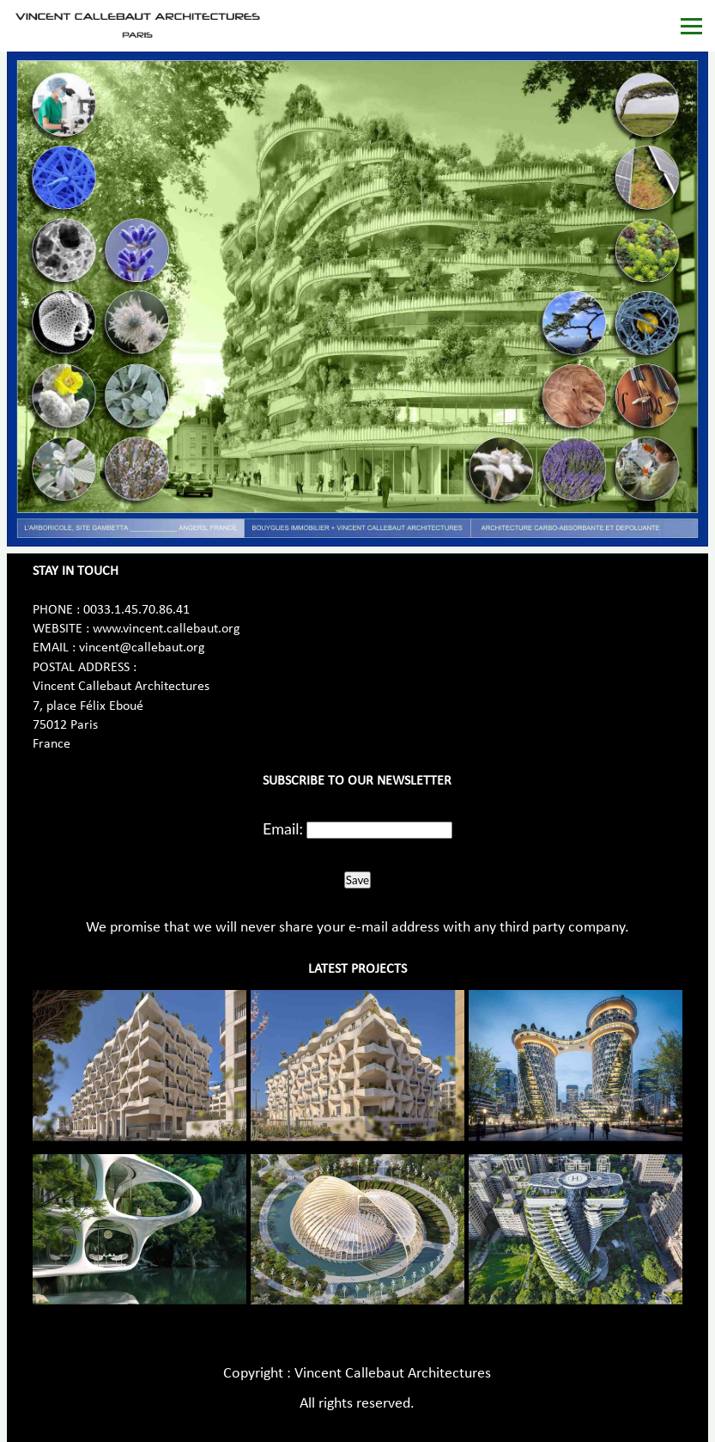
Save (357, 880)
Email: (283, 828)
